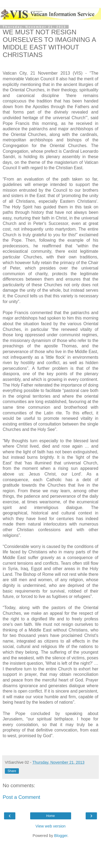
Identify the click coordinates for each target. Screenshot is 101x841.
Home (50, 816)
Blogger (60, 835)
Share (12, 771)
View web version (51, 826)
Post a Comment (21, 797)
